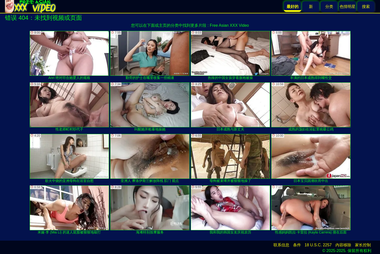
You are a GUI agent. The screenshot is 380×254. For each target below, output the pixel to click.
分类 (329, 6)
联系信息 (281, 245)
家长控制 (363, 245)
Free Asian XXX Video (229, 25)
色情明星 (347, 6)
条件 (297, 245)
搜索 (366, 6)
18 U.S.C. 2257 (318, 245)
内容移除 (343, 245)
